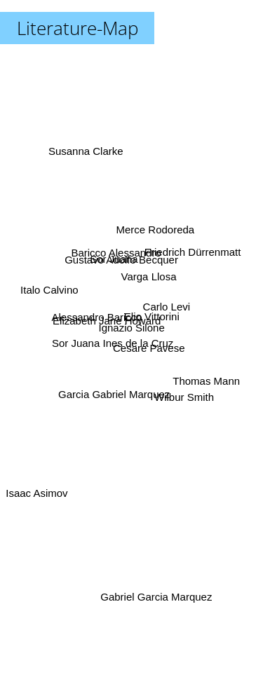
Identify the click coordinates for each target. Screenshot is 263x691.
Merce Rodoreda (154, 234)
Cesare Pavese (148, 346)
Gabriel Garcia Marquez (157, 597)
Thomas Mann (207, 377)
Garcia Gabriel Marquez (114, 391)
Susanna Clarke (87, 156)
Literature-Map (77, 28)
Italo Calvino (49, 286)
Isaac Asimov (38, 487)
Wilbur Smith (182, 393)
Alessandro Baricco (97, 316)
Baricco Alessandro (116, 255)
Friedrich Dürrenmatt (189, 253)
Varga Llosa (149, 278)
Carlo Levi (166, 307)
